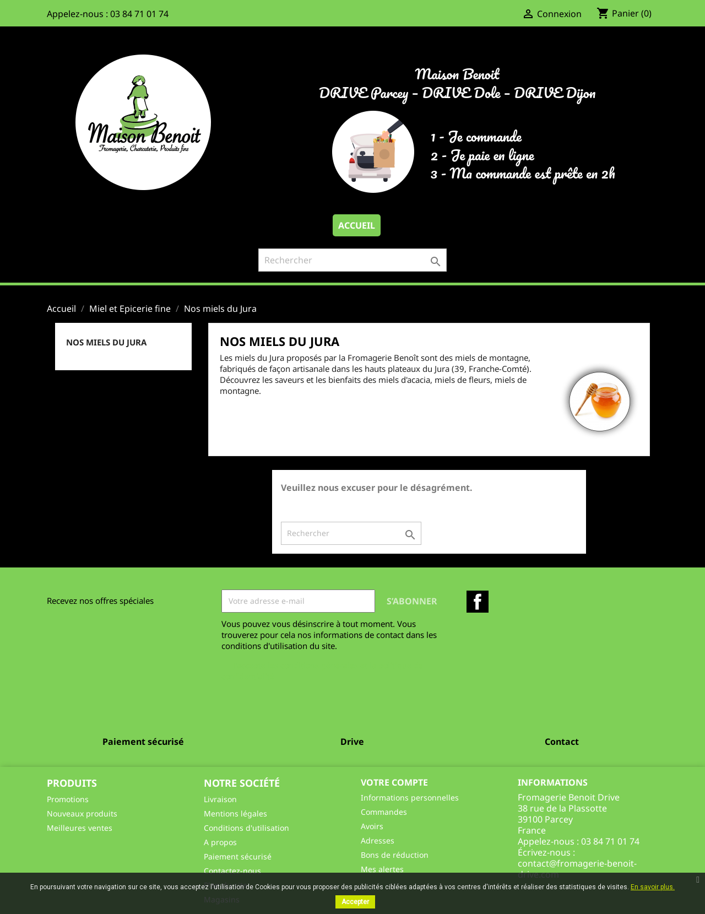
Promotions (68, 799)
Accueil (356, 225)
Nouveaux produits (82, 813)
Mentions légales (235, 813)
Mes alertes (382, 869)
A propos (220, 842)
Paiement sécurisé (238, 856)
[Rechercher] (352, 260)
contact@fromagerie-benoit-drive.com (577, 868)
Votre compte (394, 782)
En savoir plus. (653, 887)
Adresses (377, 840)
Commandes (384, 812)
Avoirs (372, 826)
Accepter (355, 902)
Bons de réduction (395, 855)
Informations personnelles (410, 797)
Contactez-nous (232, 871)
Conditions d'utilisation (246, 828)
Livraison (220, 799)
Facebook (478, 602)
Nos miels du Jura (106, 342)
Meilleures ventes (79, 828)
